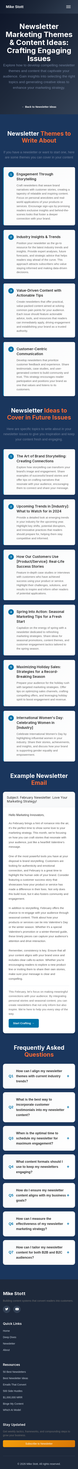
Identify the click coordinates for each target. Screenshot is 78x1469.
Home (6, 1330)
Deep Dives (9, 1337)
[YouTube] (17, 1309)
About (6, 1349)
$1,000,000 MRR (12, 1397)
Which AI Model (12, 1409)
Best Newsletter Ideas (15, 1378)
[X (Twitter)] (6, 1309)
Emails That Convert (14, 1384)
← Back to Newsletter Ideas (39, 106)
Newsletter (9, 1343)
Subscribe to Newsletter (39, 1443)
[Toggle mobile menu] (68, 6)
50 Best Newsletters (14, 1371)
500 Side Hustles (12, 1391)
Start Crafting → (23, 1023)
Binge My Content (13, 1403)
